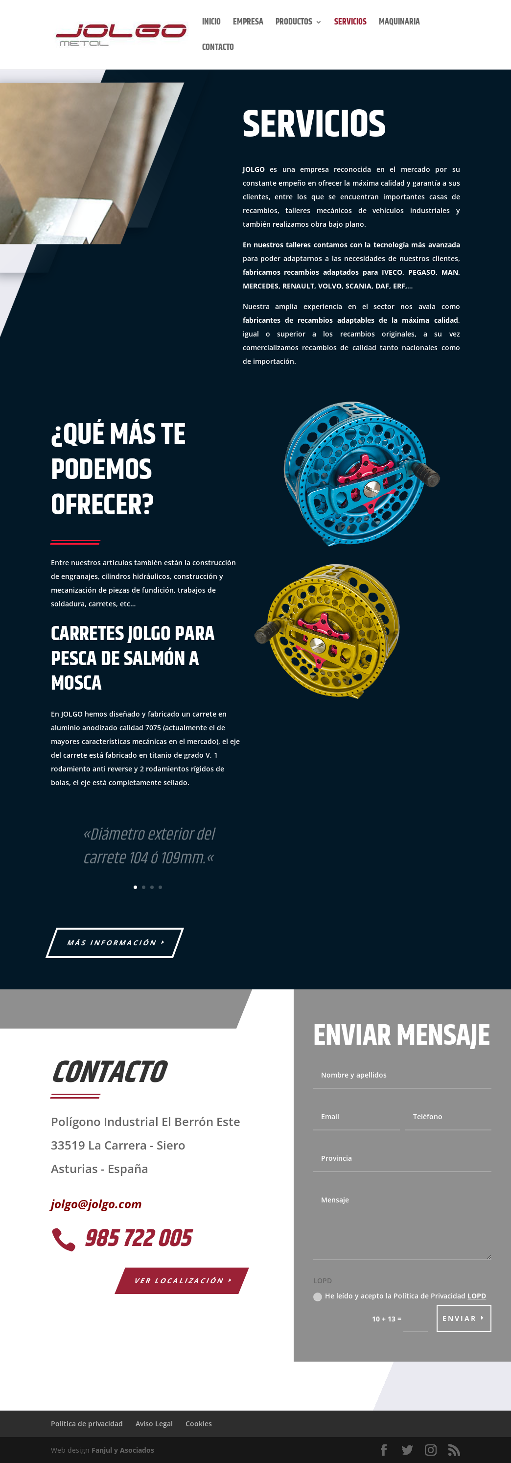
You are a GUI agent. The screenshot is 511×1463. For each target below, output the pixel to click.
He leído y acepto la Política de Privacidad (399, 1296)
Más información (112, 942)
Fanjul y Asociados (123, 1450)
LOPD (476, 1295)
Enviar (459, 1318)
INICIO (211, 24)
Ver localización (180, 1280)
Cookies (199, 1423)
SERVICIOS (350, 24)
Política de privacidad (87, 1423)
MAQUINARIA (399, 24)
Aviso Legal (154, 1423)
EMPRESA (248, 24)
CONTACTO (218, 49)
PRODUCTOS (294, 24)
